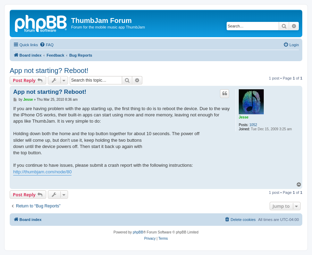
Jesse (243, 117)
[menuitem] (46, 45)
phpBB (138, 232)
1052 (253, 125)
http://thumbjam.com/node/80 (42, 171)
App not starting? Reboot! (49, 70)
